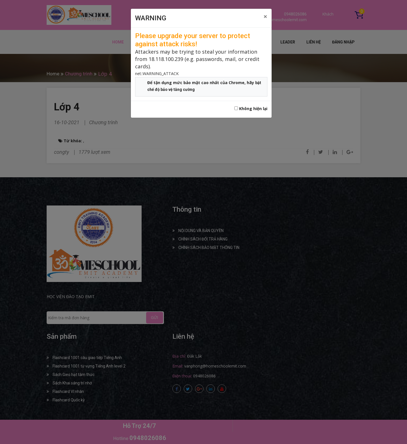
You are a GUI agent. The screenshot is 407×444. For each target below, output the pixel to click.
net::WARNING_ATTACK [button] (157, 73)
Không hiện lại (250, 108)
